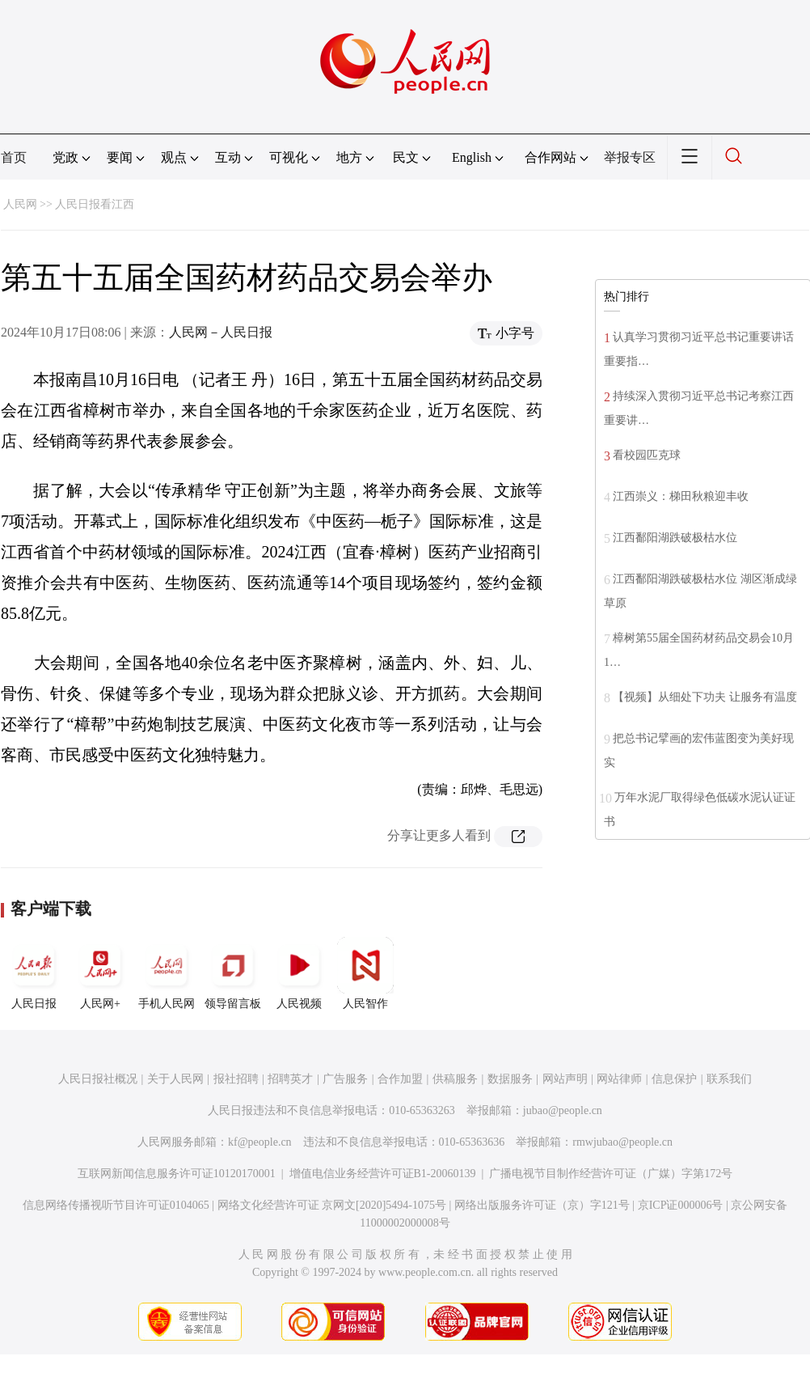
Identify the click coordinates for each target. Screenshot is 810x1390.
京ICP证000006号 (681, 1205)
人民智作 (365, 973)
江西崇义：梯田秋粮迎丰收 (681, 496)
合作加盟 (400, 1079)
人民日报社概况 (97, 1079)
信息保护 (674, 1079)
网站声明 (565, 1079)
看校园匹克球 (647, 455)
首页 (14, 157)
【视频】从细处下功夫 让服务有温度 (705, 697)
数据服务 (510, 1079)
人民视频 (299, 973)
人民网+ (100, 973)
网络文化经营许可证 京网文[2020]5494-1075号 (332, 1205)
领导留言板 (233, 973)
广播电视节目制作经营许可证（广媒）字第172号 (610, 1174)
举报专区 (630, 157)
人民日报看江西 (94, 204)
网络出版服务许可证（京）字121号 (542, 1205)
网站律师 (619, 1079)
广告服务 (345, 1079)
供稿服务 (455, 1079)
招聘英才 (290, 1079)
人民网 (20, 204)
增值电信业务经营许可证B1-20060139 (382, 1174)
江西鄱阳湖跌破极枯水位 (675, 538)
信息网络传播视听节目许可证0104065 (116, 1205)
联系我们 (729, 1079)
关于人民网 (175, 1079)
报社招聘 (236, 1079)
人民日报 (34, 973)
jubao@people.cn (562, 1110)
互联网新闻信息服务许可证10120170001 (177, 1174)
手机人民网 (166, 973)
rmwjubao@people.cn (622, 1142)
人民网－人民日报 (220, 332)
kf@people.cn (260, 1142)
